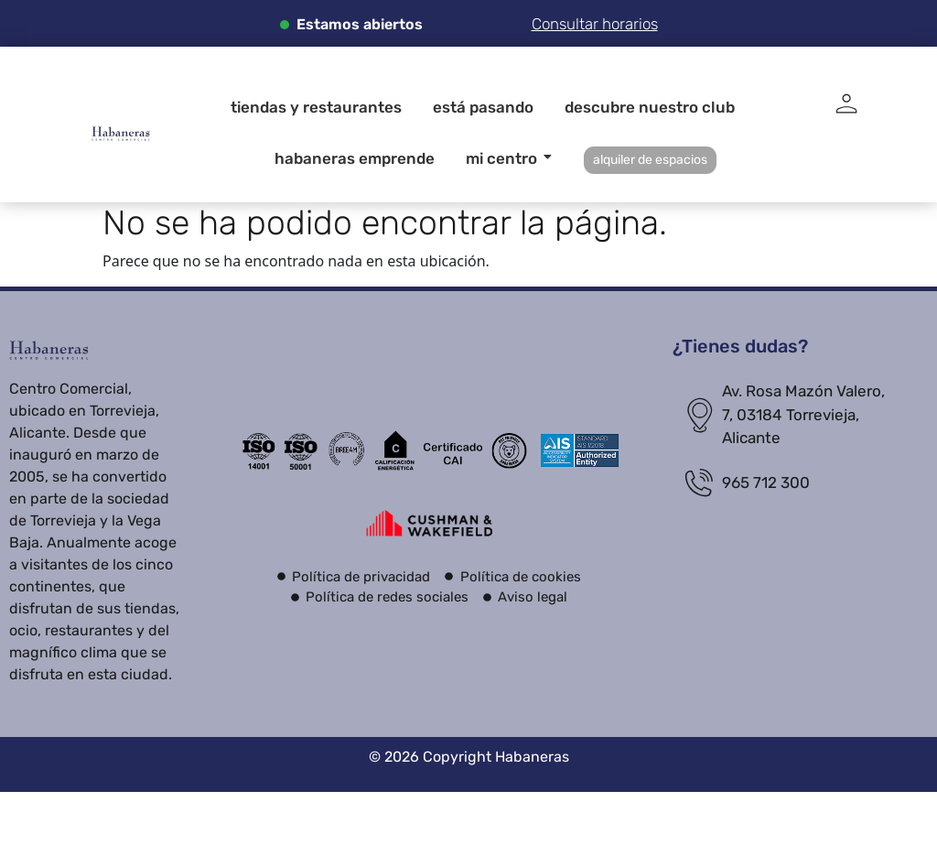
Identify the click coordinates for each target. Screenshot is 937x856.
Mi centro (505, 158)
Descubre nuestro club (650, 107)
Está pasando (483, 107)
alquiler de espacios (650, 160)
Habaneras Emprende (355, 158)
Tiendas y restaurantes (316, 107)
